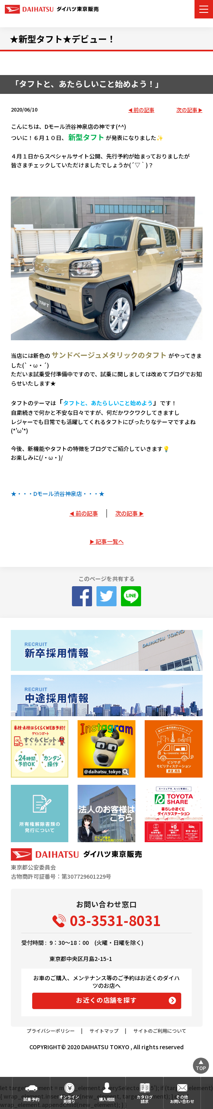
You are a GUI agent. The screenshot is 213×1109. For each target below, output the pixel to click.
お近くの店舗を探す (106, 1000)
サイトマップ (104, 1030)
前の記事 (143, 110)
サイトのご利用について (159, 1030)
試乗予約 (31, 1099)
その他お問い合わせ (182, 1099)
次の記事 (186, 110)
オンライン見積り (69, 1099)
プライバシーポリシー (51, 1030)
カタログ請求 (145, 1099)
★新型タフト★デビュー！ (63, 38)
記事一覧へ (110, 541)
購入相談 (107, 1099)
